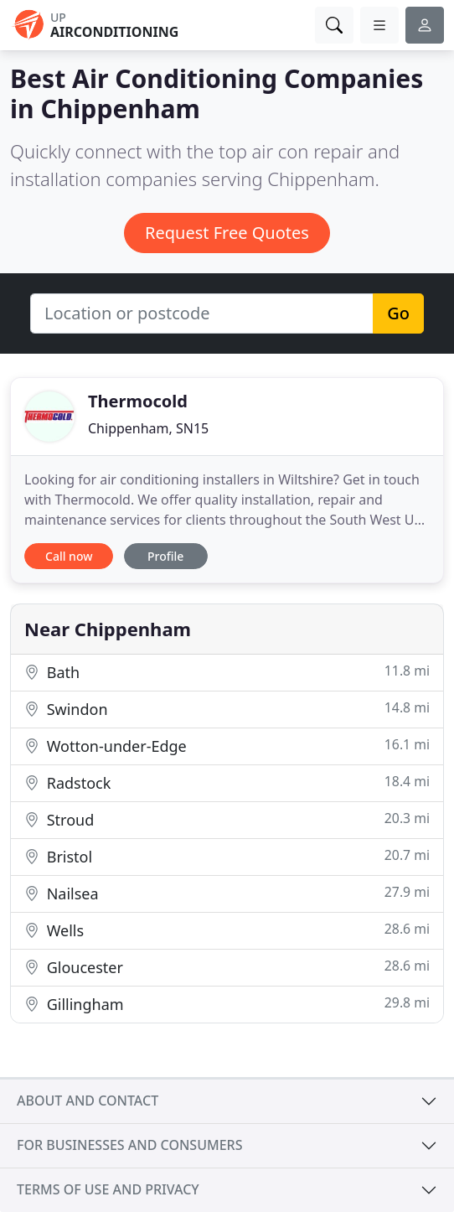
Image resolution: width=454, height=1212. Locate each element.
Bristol (227, 856)
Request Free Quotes (227, 232)
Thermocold (138, 401)
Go (398, 313)
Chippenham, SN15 (148, 428)
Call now (68, 556)
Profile (165, 556)
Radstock (227, 782)
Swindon (227, 708)
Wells (227, 929)
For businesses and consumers (129, 1145)
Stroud (227, 819)
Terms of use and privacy (108, 1189)
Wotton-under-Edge (227, 745)
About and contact (87, 1100)
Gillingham (227, 1003)
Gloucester (227, 966)
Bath (227, 671)
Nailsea (227, 893)
